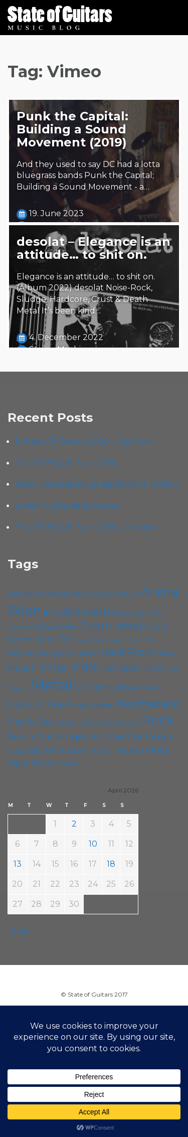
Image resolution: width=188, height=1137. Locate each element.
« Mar (18, 931)
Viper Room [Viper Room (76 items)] (32, 762)
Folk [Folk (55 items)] (131, 639)
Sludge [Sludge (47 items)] (17, 751)
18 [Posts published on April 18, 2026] (111, 864)
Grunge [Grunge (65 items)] (51, 652)
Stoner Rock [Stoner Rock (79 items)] (85, 750)
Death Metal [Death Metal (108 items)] (111, 626)
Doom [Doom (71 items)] (156, 627)
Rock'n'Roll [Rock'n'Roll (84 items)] (31, 736)
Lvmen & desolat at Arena (66, 506)
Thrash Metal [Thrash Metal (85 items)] (141, 750)
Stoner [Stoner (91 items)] (43, 750)
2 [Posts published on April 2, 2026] (74, 824)
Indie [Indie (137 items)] (84, 667)
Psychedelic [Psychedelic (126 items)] (146, 703)
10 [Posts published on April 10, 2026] (93, 844)
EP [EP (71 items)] (64, 639)
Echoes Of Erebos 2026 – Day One (83, 441)
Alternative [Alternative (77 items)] (59, 593)
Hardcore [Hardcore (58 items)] (83, 652)
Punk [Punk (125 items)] (22, 720)
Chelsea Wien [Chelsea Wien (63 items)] (54, 627)
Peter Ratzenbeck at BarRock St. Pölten (96, 484)
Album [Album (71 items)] (21, 593)
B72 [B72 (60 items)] (50, 612)
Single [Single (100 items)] (159, 736)
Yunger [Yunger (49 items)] (68, 763)
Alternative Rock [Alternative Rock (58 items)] (111, 594)
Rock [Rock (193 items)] (157, 720)
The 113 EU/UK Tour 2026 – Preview (86, 527)
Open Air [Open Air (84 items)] (27, 704)
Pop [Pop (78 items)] (56, 704)
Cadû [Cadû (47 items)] (139, 612)
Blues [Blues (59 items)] (121, 612)
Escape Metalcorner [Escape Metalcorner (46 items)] (96, 640)
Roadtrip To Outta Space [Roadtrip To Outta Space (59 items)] (97, 722)
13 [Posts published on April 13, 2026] (18, 864)
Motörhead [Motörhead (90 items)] (99, 687)
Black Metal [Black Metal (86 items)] (84, 611)
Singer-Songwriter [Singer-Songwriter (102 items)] (100, 736)
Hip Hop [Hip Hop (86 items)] (50, 667)
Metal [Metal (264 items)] (51, 685)
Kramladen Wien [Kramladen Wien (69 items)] (132, 668)
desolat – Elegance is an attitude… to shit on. (93, 248)
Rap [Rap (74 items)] (46, 722)
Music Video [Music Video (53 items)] (143, 688)
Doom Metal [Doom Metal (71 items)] (32, 639)
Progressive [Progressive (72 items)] (89, 704)
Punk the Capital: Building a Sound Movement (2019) (72, 129)
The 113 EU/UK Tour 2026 (65, 463)
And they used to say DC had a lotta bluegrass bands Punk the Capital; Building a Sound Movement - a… (88, 175)
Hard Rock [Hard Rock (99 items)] (125, 652)
